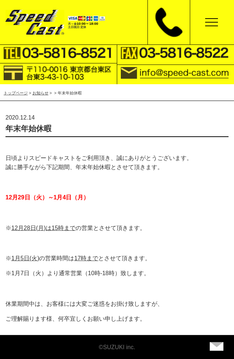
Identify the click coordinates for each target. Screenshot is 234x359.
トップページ (16, 93)
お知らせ (40, 93)
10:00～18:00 (87, 24)
